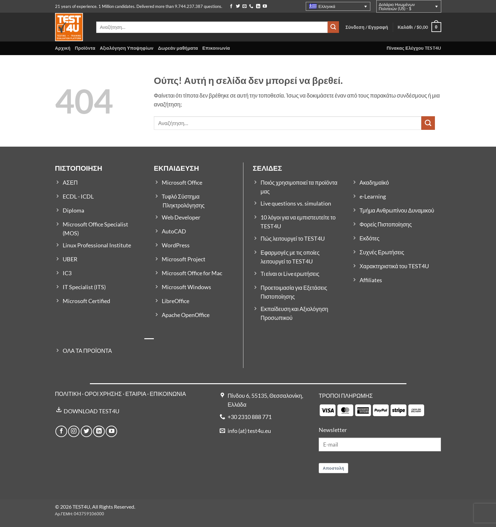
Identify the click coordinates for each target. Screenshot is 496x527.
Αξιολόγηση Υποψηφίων (127, 48)
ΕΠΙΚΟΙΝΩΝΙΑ (168, 393)
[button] (419, 27)
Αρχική (63, 48)
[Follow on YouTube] (265, 6)
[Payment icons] (372, 409)
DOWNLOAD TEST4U (91, 411)
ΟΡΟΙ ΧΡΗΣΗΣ (103, 393)
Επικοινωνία (216, 48)
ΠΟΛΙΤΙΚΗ (68, 393)
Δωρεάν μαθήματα (178, 48)
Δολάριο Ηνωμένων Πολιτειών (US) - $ (397, 6)
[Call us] (251, 6)
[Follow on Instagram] (73, 431)
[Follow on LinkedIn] (258, 6)
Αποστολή (333, 468)
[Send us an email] (244, 6)
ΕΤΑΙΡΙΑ (136, 393)
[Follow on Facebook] (231, 6)
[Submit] (333, 27)
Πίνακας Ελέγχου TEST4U (414, 48)
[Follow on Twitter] (238, 6)
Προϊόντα (85, 48)
